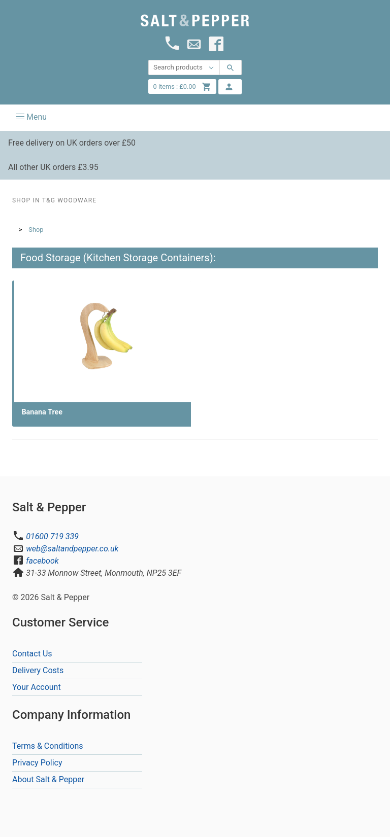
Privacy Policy (37, 763)
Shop (35, 229)
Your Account (36, 687)
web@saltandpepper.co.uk (72, 548)
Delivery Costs (37, 670)
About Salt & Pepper (48, 779)
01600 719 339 (52, 536)
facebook (42, 561)
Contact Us (32, 653)
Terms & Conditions (47, 746)
